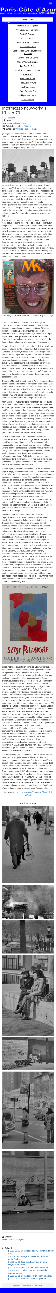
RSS (4, 118)
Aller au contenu (27, 19)
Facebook (11, 118)
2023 (28, 126)
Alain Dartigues (19, 123)
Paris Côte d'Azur (28, 11)
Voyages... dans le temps (26, 129)
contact (35, 1285)
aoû (24, 126)
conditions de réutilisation (22, 1285)
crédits (41, 1285)
